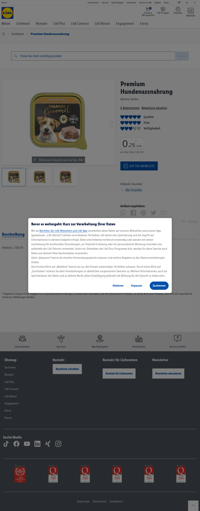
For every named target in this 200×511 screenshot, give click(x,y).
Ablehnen (118, 285)
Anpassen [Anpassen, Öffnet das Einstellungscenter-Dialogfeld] (136, 285)
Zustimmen (159, 285)
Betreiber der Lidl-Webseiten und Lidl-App (63, 230)
